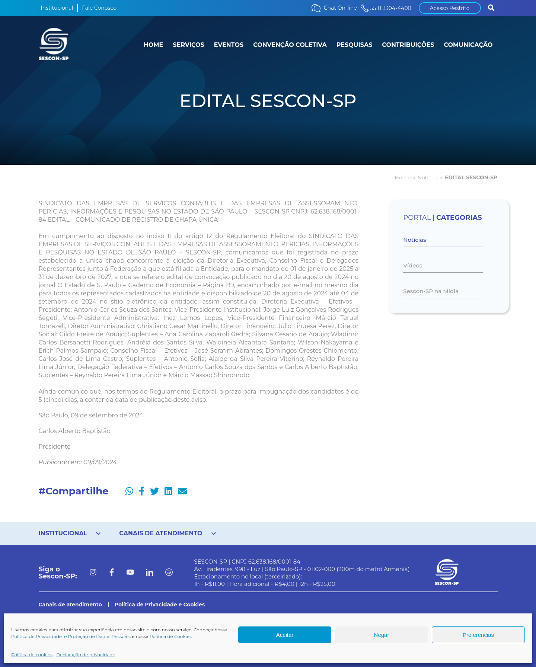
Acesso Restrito (450, 8)
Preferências (478, 635)
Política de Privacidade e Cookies (160, 604)
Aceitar (285, 635)
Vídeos (412, 265)
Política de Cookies (171, 636)
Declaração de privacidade (85, 654)
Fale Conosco (99, 7)
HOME (153, 44)
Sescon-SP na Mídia (431, 291)
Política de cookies (31, 654)
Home (403, 177)
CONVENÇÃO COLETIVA (290, 44)
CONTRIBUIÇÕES (408, 44)
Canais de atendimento (70, 604)
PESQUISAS (354, 44)
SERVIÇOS (188, 44)
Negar (381, 635)
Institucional (57, 7)
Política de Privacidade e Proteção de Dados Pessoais (71, 636)
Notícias (428, 177)
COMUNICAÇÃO (468, 44)
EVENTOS (228, 44)
